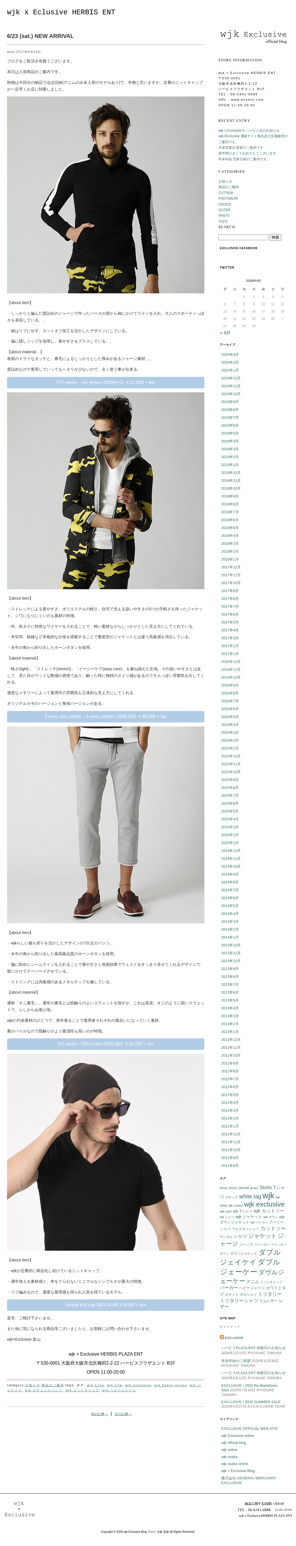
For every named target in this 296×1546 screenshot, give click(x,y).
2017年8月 (230, 599)
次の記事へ (123, 1414)
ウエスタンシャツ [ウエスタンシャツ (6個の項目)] (245, 1229)
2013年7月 (230, 984)
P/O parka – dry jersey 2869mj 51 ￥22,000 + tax (105, 382)
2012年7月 (230, 1079)
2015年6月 (230, 803)
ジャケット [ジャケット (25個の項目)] (262, 1235)
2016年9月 (230, 685)
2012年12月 (231, 1040)
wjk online (229, 1450)
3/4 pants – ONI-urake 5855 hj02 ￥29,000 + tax (106, 1043)
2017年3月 (230, 638)
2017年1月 (230, 654)
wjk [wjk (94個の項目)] (268, 1195)
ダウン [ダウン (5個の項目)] (224, 1253)
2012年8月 (230, 1071)
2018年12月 (231, 473)
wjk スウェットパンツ (43, 1390)
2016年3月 (230, 732)
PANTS (223, 216)
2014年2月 (230, 929)
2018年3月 (230, 543)
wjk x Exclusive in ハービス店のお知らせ (249, 130)
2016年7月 (230, 701)
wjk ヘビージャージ (119, 1390)
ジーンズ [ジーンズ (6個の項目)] (246, 1244)
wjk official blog (233, 1443)
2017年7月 (230, 606)
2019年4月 (230, 441)
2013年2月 (230, 1024)
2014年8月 (230, 882)
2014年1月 (230, 937)
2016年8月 (230, 693)
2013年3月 (230, 1016)
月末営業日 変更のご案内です (240, 148)
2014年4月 (230, 914)
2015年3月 (230, 827)
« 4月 (225, 332)
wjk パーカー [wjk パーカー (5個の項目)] (259, 1222)
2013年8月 (230, 977)
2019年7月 (230, 417)
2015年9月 (230, 780)
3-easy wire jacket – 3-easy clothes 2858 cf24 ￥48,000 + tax (106, 716)
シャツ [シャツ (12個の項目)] (240, 1236)
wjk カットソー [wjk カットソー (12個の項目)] (269, 1211)
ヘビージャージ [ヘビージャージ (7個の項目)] (252, 1288)
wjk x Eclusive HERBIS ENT (61, 12)
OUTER (224, 210)
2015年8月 (230, 788)
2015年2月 (230, 835)
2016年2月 (230, 740)
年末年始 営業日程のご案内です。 (244, 159)
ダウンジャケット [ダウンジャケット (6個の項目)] (243, 1253)
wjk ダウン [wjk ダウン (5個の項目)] (271, 1217)
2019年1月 (230, 465)
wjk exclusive (138, 1385)
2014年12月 (231, 851)
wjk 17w (114, 1385)
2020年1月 (230, 370)
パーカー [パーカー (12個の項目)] (229, 1287)
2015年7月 (230, 795)
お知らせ (32, 1385)
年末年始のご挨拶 (236, 1361)
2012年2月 (230, 1118)
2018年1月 (230, 559)
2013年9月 (230, 969)
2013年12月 (231, 945)
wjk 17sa (95, 1385)
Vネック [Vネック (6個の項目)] (232, 1197)
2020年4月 (230, 354)
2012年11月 (231, 1047)
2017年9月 (230, 591)
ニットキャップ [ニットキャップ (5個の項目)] (271, 1282)
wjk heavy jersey (170, 1385)
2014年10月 (231, 866)
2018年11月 (231, 480)
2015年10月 (231, 772)
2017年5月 (230, 622)
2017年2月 (230, 646)
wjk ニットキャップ (82, 1390)
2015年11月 (231, 764)
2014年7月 (230, 890)
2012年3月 (230, 1110)
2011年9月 (230, 1158)
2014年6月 (230, 898)
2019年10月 (231, 394)
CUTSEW (225, 193)
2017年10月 (231, 583)
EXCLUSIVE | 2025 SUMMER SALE (251, 1402)
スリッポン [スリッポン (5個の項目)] (278, 1244)
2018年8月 (230, 504)
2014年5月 (230, 906)
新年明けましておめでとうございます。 (248, 153)
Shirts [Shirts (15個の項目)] (265, 1187)
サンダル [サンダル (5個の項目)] (226, 1236)
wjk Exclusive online (237, 1436)
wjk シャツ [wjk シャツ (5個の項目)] (227, 1217)
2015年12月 (231, 756)
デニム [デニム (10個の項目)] (252, 1281)
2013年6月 (230, 992)
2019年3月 (230, 449)
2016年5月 (230, 717)
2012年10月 (231, 1055)
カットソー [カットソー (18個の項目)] (273, 1228)
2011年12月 (231, 1134)
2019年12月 (231, 378)
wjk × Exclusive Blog (238, 1471)
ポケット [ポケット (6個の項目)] (231, 1294)
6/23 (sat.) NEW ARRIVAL (40, 36)
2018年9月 (230, 496)
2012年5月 (230, 1095)
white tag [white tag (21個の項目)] (250, 1196)
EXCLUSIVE (234, 1338)
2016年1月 (230, 748)
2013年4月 (230, 1008)
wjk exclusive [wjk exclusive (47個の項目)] (264, 1204)
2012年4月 (230, 1103)
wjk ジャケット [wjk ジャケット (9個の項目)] (249, 1216)
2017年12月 (231, 567)
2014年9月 (230, 874)
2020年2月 (230, 362)
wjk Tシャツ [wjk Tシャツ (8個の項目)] (243, 1211)
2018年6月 (230, 520)
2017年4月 (230, 630)
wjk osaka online (234, 1464)
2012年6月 (230, 1087)
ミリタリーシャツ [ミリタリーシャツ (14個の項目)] (239, 1300)
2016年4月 (230, 725)
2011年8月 (230, 1166)
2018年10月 (231, 488)
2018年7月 (230, 512)
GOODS (224, 204)
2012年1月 (230, 1126)
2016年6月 (230, 709)
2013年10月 (231, 961)
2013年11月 (231, 953)
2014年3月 (230, 921)
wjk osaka (229, 1457)
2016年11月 (231, 669)
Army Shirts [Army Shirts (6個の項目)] (228, 1188)
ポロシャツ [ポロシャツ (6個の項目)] (248, 1294)
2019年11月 (231, 386)
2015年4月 (230, 819)
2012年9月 (230, 1063)
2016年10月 (231, 677)
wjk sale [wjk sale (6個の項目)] (226, 1211)
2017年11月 (231, 575)
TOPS (222, 222)
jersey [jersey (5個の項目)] (254, 1188)
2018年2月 (230, 551)
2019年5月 (230, 433)
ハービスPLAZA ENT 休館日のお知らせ (253, 1348)
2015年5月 (230, 811)
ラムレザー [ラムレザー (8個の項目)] (268, 1301)
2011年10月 (231, 1150)
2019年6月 (230, 425)
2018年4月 (230, 536)
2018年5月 (230, 528)
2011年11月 (231, 1142)
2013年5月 (230, 1000)
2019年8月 (230, 410)
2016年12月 (231, 662)
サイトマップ (230, 1326)
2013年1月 (230, 1032)
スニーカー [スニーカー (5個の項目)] (262, 1244)
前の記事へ (99, 1414)
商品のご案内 (53, 1385)
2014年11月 (231, 858)
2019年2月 (230, 457)
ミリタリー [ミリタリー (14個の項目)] (270, 1294)
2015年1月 (230, 843)
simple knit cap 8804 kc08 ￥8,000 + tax (106, 1304)
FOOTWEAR (228, 199)
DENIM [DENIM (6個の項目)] (243, 1188)
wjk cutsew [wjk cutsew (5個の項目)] (235, 1205)
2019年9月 (230, 402)
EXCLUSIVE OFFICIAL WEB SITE (249, 1428)
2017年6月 (230, 614)
